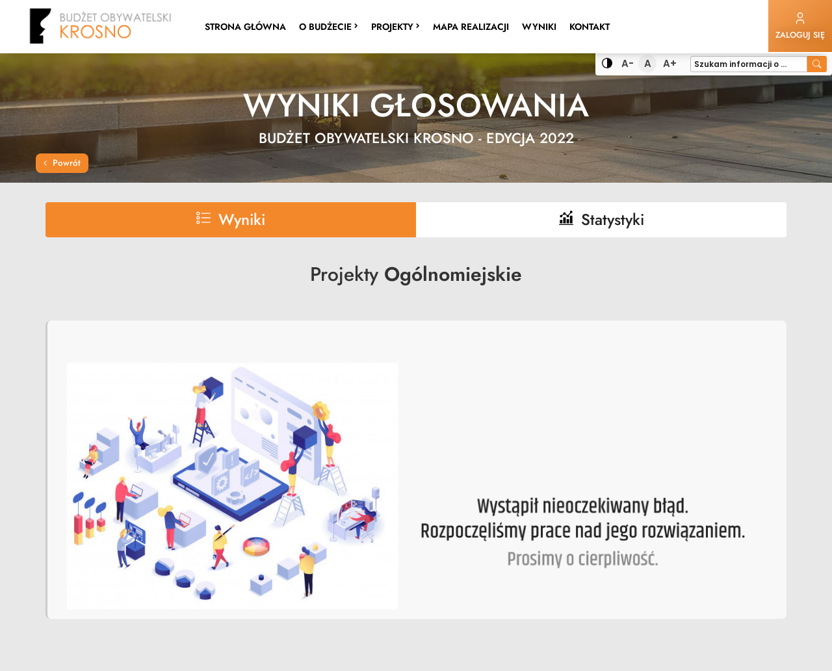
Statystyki (601, 219)
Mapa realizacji (471, 26)
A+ (670, 65)
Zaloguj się (800, 26)
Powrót (62, 163)
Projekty (398, 26)
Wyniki (542, 26)
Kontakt (589, 26)
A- (628, 65)
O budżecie (328, 26)
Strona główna (245, 26)
